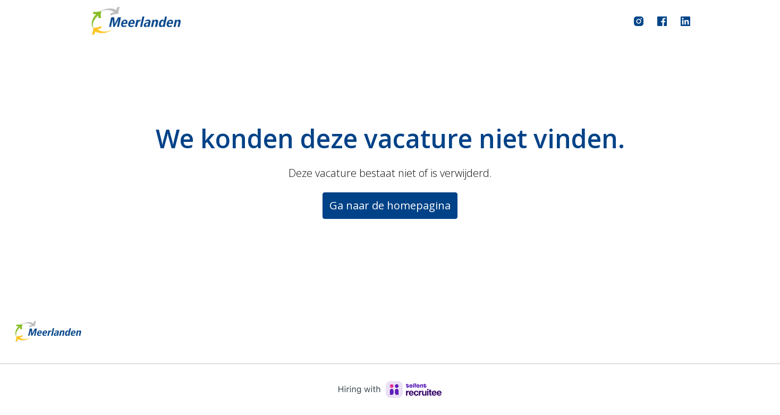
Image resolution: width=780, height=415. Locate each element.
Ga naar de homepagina (390, 205)
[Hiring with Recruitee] (390, 389)
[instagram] (638, 21)
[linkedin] (685, 21)
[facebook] (662, 21)
